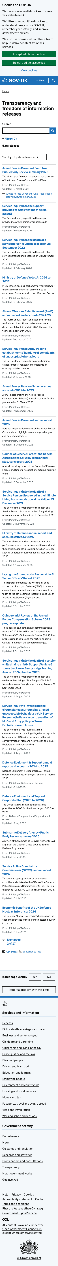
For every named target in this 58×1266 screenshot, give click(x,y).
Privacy (16, 1194)
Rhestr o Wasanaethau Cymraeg (22, 1208)
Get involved (10, 1179)
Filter (11, 138)
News (6, 1142)
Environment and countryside (20, 1085)
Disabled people (12, 1060)
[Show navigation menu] (40, 80)
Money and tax (11, 1097)
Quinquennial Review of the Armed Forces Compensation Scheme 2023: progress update (26, 619)
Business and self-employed (20, 1035)
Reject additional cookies (29, 62)
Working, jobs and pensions (19, 1116)
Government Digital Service (19, 1213)
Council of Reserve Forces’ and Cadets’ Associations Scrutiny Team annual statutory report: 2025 (27, 457)
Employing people (13, 1079)
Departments (10, 1136)
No (51, 977)
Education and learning (16, 1072)
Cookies (29, 1194)
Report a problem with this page (29, 990)
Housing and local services (19, 1091)
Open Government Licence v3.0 (22, 1229)
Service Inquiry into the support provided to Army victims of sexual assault (24, 209)
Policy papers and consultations (22, 1161)
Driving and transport (15, 1066)
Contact (40, 1199)
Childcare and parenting (17, 1041)
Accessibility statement (17, 1199)
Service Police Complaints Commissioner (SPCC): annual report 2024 (26, 870)
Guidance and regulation (17, 1148)
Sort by (6, 157)
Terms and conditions (15, 1204)
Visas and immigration (16, 1110)
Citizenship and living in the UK (21, 1048)
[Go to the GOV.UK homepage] (14, 80)
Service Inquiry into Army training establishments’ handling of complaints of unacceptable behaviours (28, 352)
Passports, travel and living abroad (24, 1103)
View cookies (29, 70)
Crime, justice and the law (18, 1054)
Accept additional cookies (29, 54)
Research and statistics (17, 1155)
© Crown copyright (29, 1258)
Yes (37, 977)
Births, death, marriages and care (23, 1029)
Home (5, 91)
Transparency (11, 1167)
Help (5, 1194)
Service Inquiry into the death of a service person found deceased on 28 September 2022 (26, 243)
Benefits (7, 1023)
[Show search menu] (53, 80)
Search (20, 123)
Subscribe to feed (30, 951)
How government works (17, 1173)
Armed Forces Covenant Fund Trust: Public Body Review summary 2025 (29, 195)
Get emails (9, 951)
